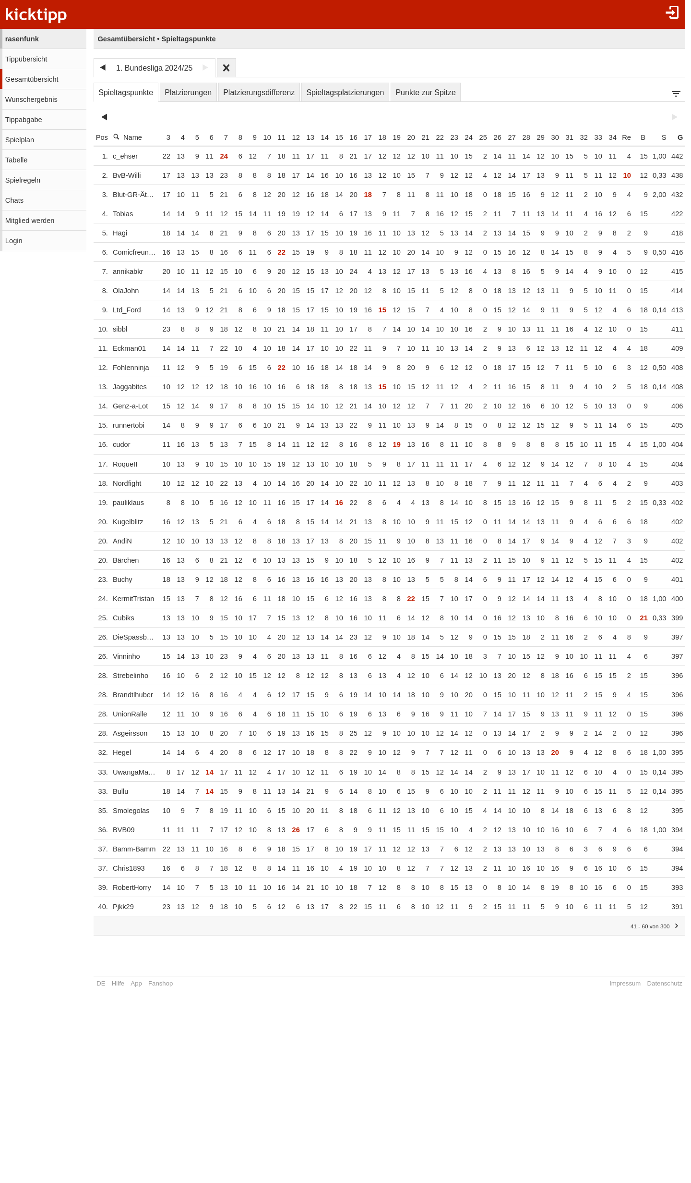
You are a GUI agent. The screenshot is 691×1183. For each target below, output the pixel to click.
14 (320, 137)
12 (292, 137)
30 (551, 137)
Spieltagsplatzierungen (345, 92)
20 (407, 137)
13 (306, 137)
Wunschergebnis (31, 99)
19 (392, 137)
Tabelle (16, 160)
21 (421, 137)
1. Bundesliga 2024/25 (154, 68)
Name (127, 137)
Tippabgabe (23, 119)
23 (450, 137)
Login (14, 241)
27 (508, 137)
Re (622, 137)
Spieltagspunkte (125, 92)
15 (335, 137)
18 (378, 137)
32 (580, 137)
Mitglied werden (30, 220)
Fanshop (160, 983)
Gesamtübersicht (32, 79)
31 (565, 137)
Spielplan (19, 140)
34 (608, 137)
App (136, 983)
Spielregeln (22, 180)
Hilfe (118, 983)
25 (479, 137)
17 (364, 137)
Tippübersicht (26, 59)
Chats (14, 200)
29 (536, 137)
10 (263, 137)
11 (277, 137)
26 (493, 137)
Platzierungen (188, 92)
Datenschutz (660, 983)
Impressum (621, 983)
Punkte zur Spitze (425, 92)
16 (349, 137)
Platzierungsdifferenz (259, 92)
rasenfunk (22, 39)
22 (436, 137)
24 (464, 137)
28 (522, 137)
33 (594, 137)
